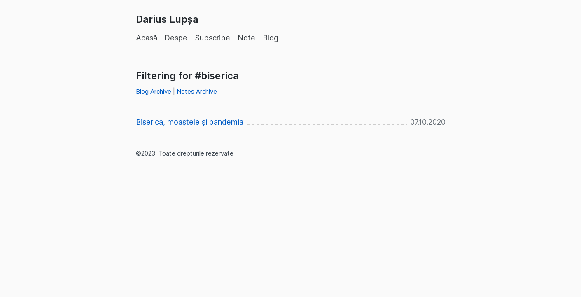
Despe (175, 37)
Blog (270, 37)
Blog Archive (153, 91)
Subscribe (212, 37)
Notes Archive (197, 91)
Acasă (146, 37)
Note (246, 37)
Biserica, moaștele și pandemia (189, 122)
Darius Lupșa (167, 19)
